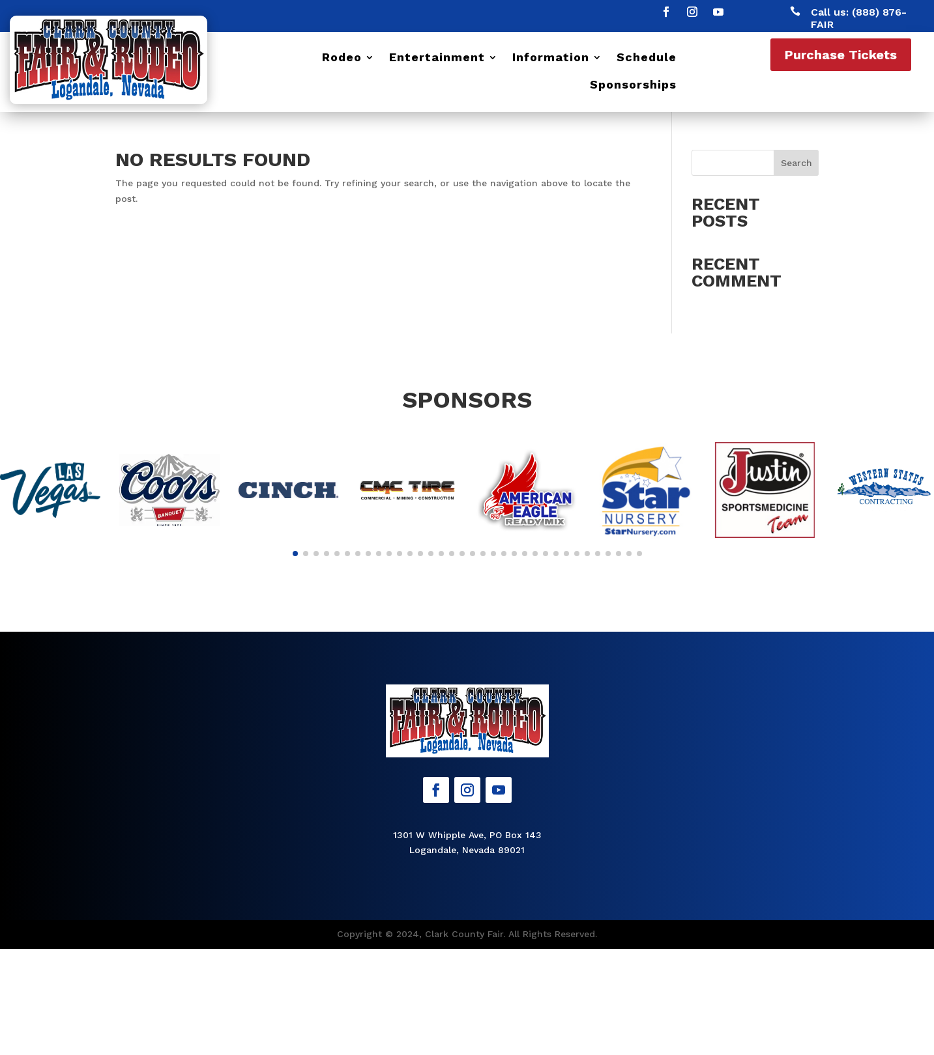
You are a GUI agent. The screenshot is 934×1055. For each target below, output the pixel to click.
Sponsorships (633, 85)
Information (550, 58)
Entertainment (437, 58)
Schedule (647, 58)
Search (796, 163)
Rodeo (342, 58)
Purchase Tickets (841, 55)
